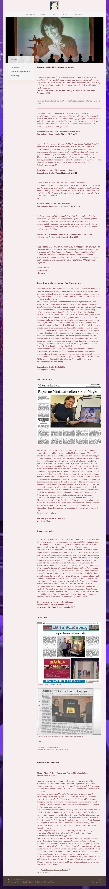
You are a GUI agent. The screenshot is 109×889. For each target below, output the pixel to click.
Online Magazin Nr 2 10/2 (65, 134)
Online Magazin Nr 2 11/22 (66, 173)
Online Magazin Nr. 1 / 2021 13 (67, 206)
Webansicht (96, 882)
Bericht (39, 870)
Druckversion (14, 879)
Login (99, 879)
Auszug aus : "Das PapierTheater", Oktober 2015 (56, 607)
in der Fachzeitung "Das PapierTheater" (55, 870)
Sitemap (25, 879)
